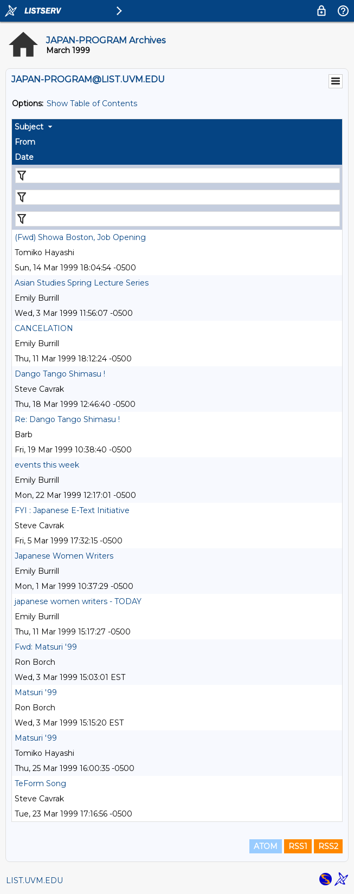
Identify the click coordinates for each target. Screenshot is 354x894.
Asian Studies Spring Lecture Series (82, 283)
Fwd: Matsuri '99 (46, 647)
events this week (47, 465)
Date (24, 157)
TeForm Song (40, 783)
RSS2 (328, 846)
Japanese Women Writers (64, 556)
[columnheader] (177, 126)
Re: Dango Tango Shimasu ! (67, 419)
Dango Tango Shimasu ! (60, 374)
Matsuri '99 (36, 692)
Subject (29, 127)
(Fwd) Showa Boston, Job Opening (80, 237)
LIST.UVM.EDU (34, 880)
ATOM (266, 846)
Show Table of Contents (92, 103)
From (25, 142)
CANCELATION (44, 328)
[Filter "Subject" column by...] (177, 175)
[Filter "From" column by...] (177, 197)
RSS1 (297, 846)
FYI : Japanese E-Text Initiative (72, 510)
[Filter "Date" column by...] (177, 218)
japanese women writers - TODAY (78, 601)
